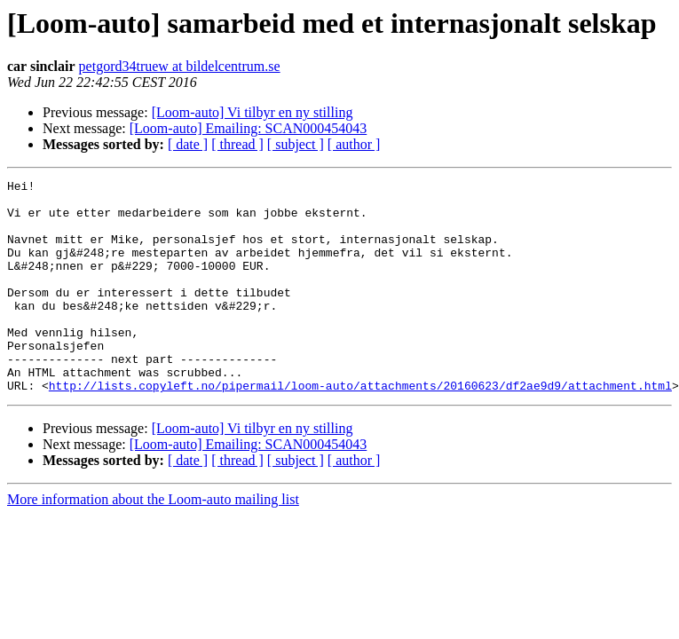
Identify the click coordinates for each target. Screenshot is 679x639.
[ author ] (354, 144)
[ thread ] (237, 144)
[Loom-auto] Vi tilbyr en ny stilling (252, 112)
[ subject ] (295, 144)
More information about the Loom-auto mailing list (153, 541)
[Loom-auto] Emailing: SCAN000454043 (248, 128)
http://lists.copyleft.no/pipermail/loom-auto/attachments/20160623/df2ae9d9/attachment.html (360, 428)
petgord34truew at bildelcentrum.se (179, 66)
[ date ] (188, 144)
